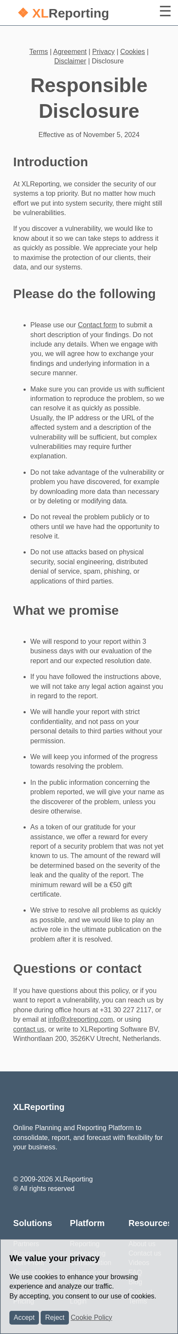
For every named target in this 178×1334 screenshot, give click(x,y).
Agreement (69, 51)
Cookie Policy (91, 1317)
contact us (28, 1029)
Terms (39, 51)
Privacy (103, 51)
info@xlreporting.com (80, 1019)
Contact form (97, 325)
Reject (54, 1317)
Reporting (63, 13)
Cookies (132, 51)
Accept (24, 1317)
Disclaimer (70, 61)
